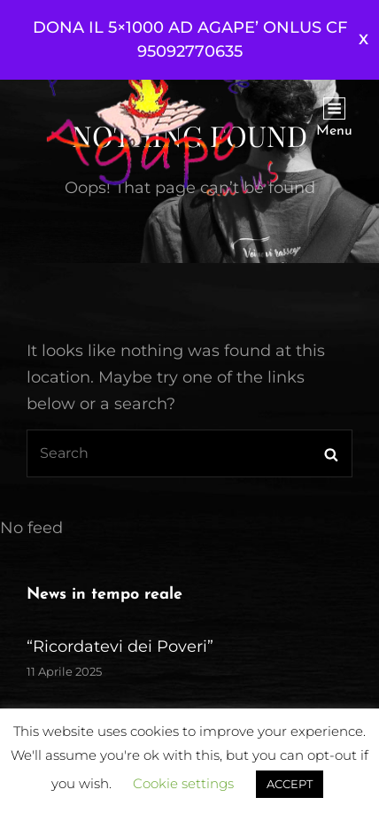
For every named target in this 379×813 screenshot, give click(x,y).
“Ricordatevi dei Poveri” (120, 646)
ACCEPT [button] (290, 784)
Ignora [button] (363, 40)
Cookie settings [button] (183, 783)
